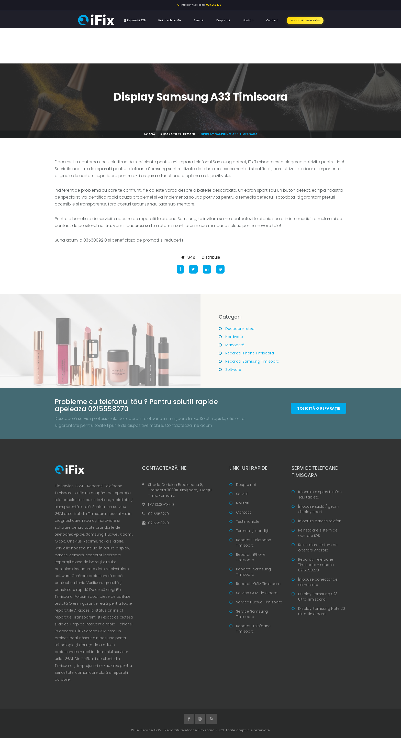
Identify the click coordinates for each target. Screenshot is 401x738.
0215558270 (158, 513)
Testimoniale (247, 521)
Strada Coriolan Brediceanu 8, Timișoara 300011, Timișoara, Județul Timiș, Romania (180, 490)
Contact (272, 20)
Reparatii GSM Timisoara (258, 583)
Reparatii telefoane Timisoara (253, 628)
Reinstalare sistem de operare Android (318, 547)
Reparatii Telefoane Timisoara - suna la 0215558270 (316, 565)
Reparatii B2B (135, 20)
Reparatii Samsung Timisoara (252, 361)
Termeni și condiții (252, 530)
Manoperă (234, 345)
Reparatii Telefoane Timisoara (253, 542)
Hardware (234, 336)
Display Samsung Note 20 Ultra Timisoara (321, 611)
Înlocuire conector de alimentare (318, 582)
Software (233, 369)
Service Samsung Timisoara (252, 614)
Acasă (149, 134)
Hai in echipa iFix (169, 20)
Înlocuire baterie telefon (319, 521)
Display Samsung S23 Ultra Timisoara (317, 596)
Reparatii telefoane (178, 134)
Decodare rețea (239, 328)
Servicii (199, 20)
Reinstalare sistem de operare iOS (318, 533)
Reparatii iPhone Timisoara (249, 353)
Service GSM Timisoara (256, 592)
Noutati (248, 20)
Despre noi (223, 20)
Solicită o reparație (305, 20)
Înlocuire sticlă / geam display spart (318, 509)
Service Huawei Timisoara (259, 602)
